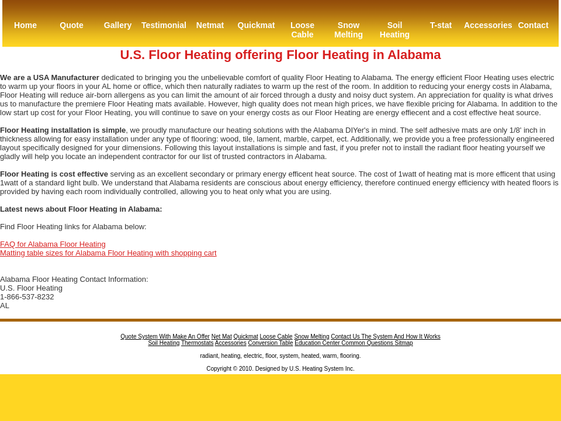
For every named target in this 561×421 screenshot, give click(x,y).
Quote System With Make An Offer (165, 336)
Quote (71, 25)
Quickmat (256, 25)
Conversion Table (270, 343)
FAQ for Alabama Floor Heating (53, 244)
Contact (533, 25)
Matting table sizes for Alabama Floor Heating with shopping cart (108, 253)
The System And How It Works (400, 336)
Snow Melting (348, 29)
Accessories (487, 25)
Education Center (318, 343)
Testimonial (163, 25)
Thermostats (197, 343)
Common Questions (367, 343)
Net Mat (222, 336)
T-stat (441, 25)
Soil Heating (395, 29)
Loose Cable (302, 29)
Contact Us (346, 336)
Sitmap (404, 343)
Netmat (210, 25)
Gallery (117, 25)
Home (25, 25)
